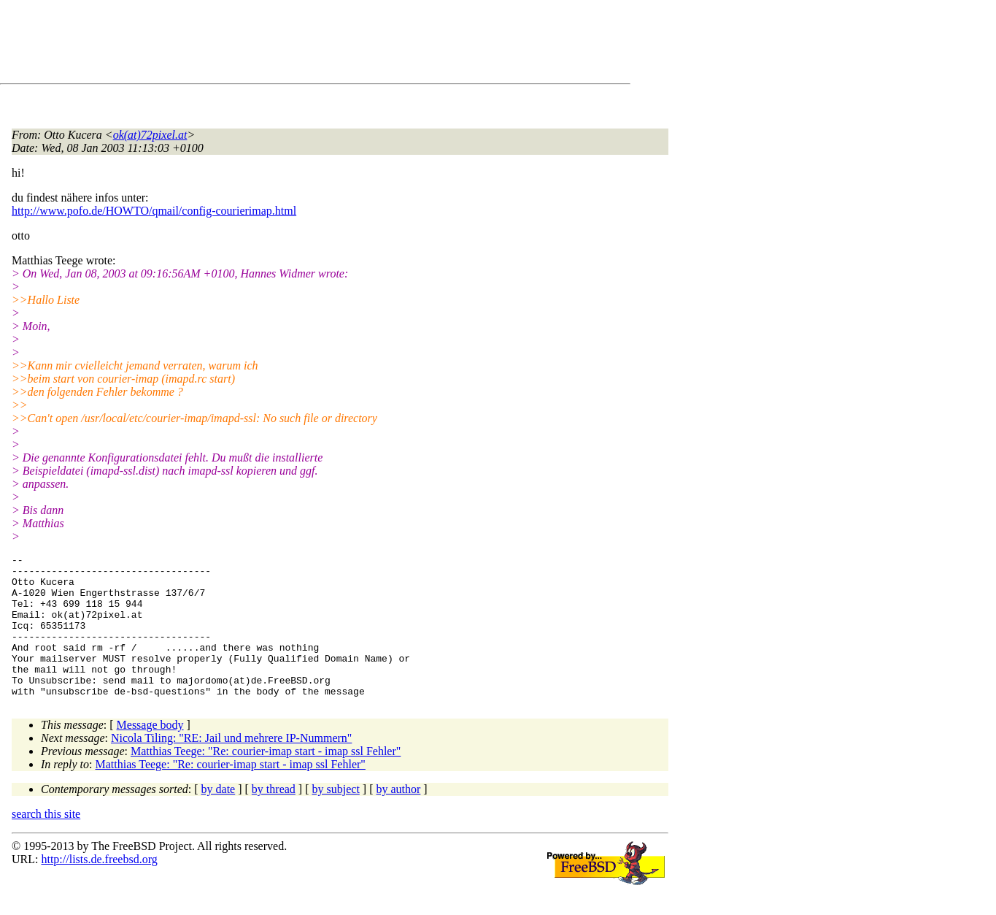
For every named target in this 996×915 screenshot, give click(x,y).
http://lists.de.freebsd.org (99, 887)
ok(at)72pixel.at (150, 135)
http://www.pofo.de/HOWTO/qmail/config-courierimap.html (154, 210)
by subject (336, 817)
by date (218, 817)
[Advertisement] (277, 44)
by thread (274, 817)
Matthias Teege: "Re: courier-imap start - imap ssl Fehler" (266, 779)
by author (398, 817)
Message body (150, 753)
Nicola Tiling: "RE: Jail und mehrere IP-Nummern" (231, 766)
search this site (46, 842)
